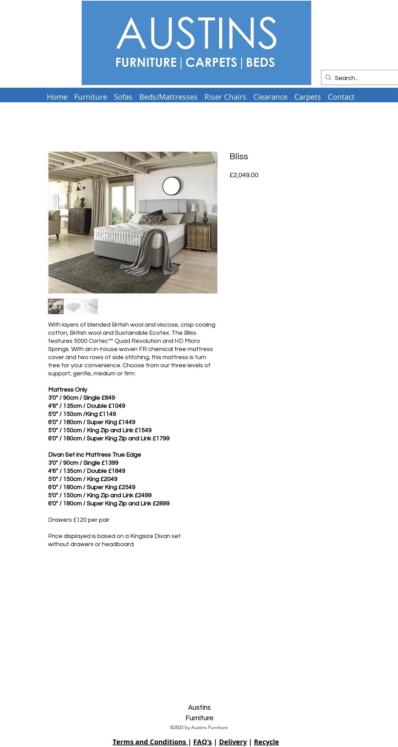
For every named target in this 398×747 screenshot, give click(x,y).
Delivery (233, 741)
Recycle (266, 741)
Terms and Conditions (150, 741)
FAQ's (202, 741)
